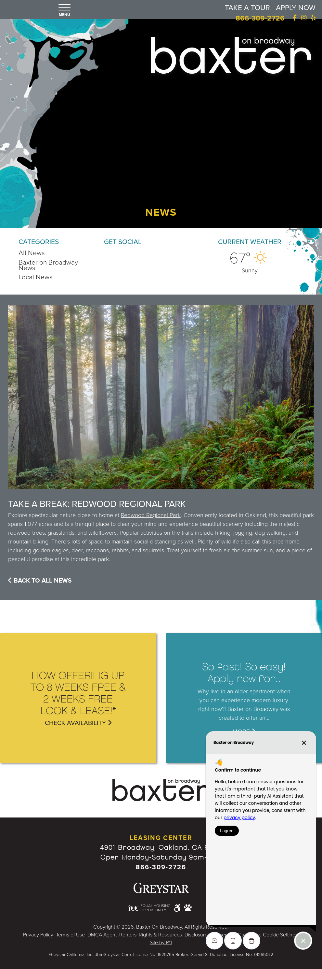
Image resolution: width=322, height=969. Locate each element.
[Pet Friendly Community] (188, 908)
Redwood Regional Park (151, 515)
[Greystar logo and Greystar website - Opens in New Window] (161, 888)
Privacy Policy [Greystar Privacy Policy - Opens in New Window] (38, 935)
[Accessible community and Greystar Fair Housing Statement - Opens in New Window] (177, 908)
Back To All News (40, 580)
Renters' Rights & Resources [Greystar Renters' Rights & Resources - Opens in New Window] (150, 935)
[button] (64, 10)
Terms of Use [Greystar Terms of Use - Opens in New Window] (70, 935)
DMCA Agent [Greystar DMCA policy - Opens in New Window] (102, 935)
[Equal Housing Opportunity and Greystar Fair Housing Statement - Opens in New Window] (149, 908)
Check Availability (78, 722)
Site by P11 (161, 942)
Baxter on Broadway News (48, 265)
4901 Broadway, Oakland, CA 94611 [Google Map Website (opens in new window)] (161, 848)
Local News (36, 277)
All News (32, 253)
